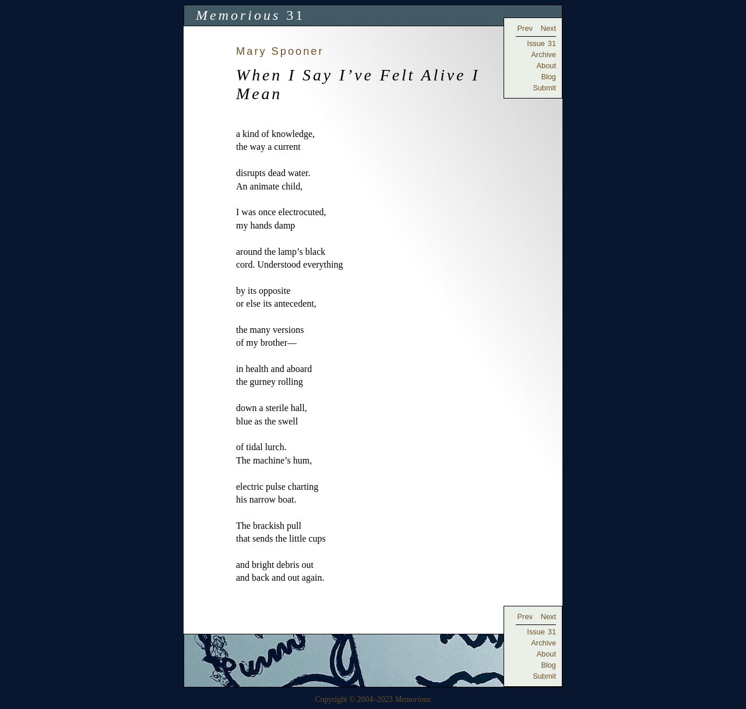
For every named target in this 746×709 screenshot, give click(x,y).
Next (548, 28)
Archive (543, 54)
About (546, 65)
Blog (548, 76)
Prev (525, 28)
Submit (544, 87)
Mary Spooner (280, 51)
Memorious (238, 15)
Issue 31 (541, 43)
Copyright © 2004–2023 (373, 699)
